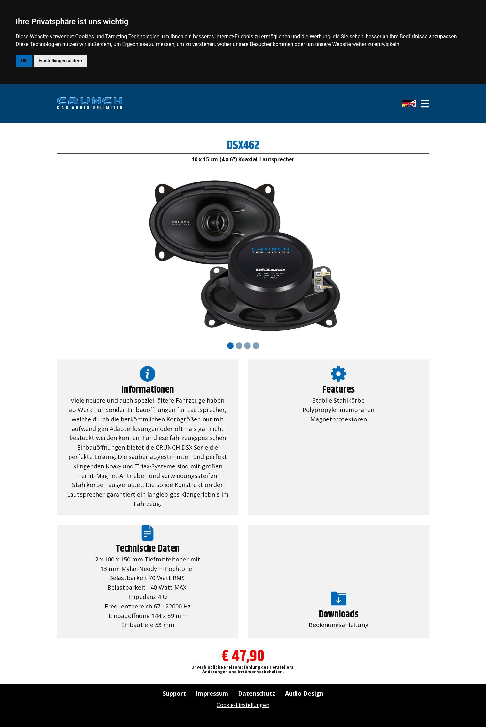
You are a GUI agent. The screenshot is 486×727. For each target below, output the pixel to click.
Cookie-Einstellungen (243, 705)
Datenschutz (256, 693)
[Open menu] (425, 103)
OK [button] (24, 60)
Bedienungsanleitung (338, 625)
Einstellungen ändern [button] (60, 60)
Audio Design (304, 693)
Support (174, 693)
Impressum (212, 693)
